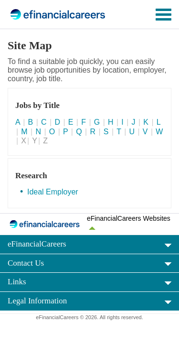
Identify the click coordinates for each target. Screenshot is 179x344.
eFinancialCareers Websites (128, 218)
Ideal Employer (52, 192)
